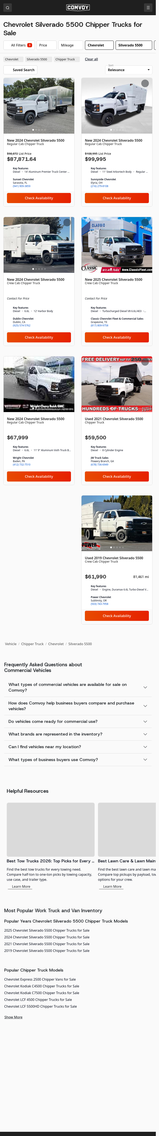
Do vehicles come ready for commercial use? (53, 721)
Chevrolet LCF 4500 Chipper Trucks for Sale (38, 999)
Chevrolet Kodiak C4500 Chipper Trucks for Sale (41, 986)
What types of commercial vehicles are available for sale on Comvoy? (67, 687)
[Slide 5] (45, 130)
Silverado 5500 (39, 59)
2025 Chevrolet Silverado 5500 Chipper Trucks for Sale (47, 930)
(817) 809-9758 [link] (99, 325)
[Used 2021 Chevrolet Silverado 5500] (116, 420)
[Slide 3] (39, 130)
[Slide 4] (42, 130)
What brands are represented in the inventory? (55, 734)
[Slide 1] (33, 130)
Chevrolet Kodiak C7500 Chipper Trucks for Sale (41, 993)
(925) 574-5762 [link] (21, 325)
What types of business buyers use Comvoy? (53, 759)
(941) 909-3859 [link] (21, 186)
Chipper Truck (67, 59)
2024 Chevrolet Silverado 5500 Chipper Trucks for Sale (47, 937)
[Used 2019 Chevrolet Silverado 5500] (116, 559)
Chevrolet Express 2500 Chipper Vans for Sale (40, 979)
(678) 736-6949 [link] (99, 464)
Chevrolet (14, 59)
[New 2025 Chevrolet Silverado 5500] (116, 281)
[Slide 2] (36, 130)
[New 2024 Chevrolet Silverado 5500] (39, 142)
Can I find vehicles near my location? (44, 746)
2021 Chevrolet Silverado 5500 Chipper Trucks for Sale (47, 944)
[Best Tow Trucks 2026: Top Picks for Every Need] (51, 846)
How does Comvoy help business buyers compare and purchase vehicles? (71, 705)
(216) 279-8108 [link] (99, 186)
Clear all (91, 59)
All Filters (19, 45)
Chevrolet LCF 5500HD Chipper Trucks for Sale (40, 1006)
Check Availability (39, 198)
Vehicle (10, 644)
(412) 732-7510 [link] (21, 464)
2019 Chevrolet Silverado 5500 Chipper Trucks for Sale (47, 950)
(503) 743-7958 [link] (99, 604)
